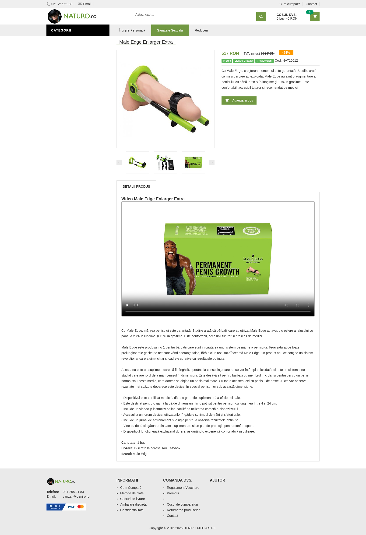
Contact (311, 4)
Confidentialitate (132, 510)
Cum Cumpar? (130, 487)
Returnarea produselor (183, 510)
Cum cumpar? (289, 4)
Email (84, 4)
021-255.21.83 (59, 4)
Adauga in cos (242, 100)
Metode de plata (132, 493)
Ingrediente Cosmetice (73, 173)
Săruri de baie (65, 180)
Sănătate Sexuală (69, 40)
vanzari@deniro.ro (76, 496)
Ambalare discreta (133, 504)
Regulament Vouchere (183, 487)
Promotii (173, 493)
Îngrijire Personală (71, 166)
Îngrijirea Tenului (69, 187)
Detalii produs (136, 186)
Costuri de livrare (132, 499)
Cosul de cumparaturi (182, 504)
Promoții (60, 159)
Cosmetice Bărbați (69, 194)
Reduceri (201, 30)
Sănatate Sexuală (170, 30)
